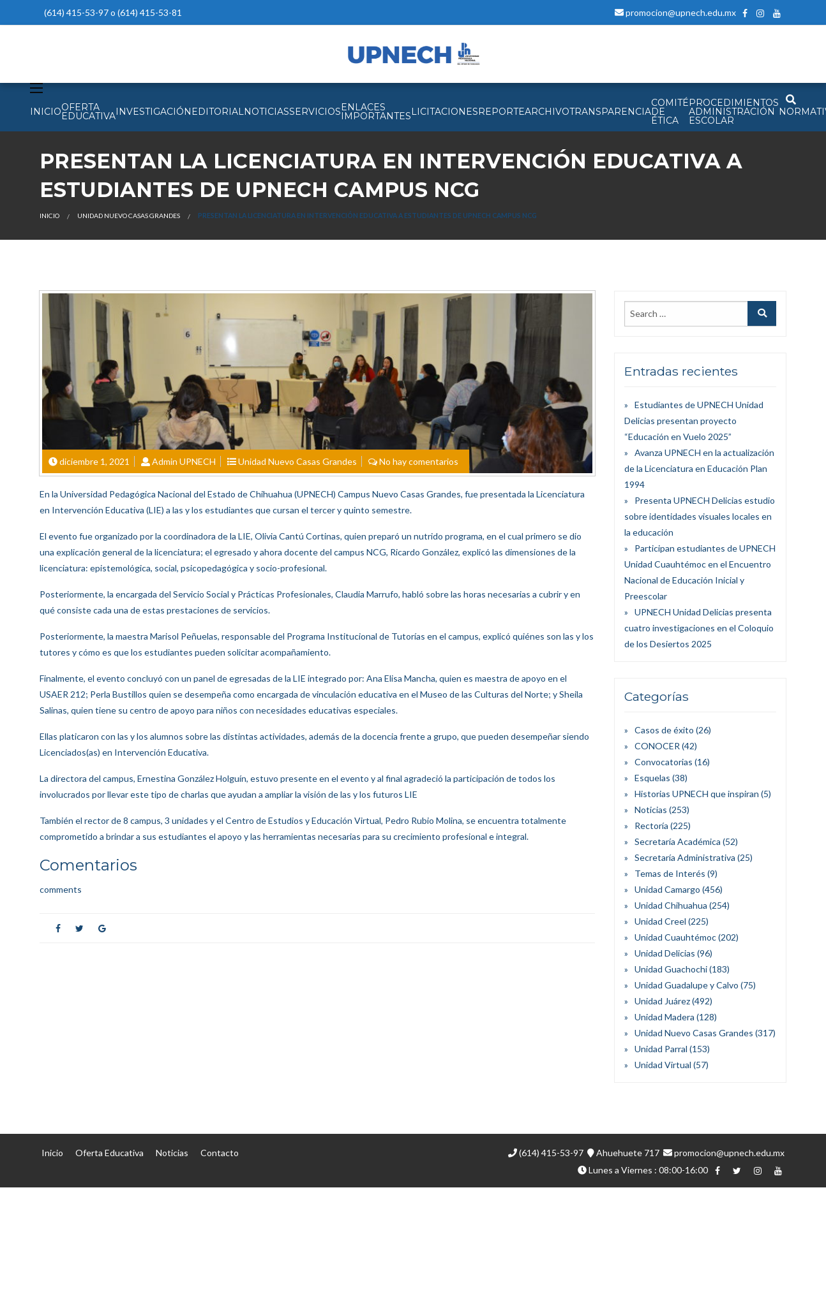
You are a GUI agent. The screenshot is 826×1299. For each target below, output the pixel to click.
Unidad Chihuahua (671, 905)
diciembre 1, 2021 (94, 461)
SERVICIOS (315, 111)
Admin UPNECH (184, 461)
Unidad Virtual (663, 1064)
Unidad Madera (665, 1016)
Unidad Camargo (667, 889)
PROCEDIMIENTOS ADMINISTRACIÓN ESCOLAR (734, 111)
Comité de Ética (670, 111)
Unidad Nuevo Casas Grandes (128, 215)
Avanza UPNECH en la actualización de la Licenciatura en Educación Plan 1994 (699, 468)
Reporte (501, 111)
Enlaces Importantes (376, 111)
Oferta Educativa (109, 1152)
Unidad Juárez (662, 1000)
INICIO (45, 111)
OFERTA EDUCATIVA (88, 111)
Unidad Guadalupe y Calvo (687, 985)
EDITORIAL (217, 111)
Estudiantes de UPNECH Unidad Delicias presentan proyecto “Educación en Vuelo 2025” (693, 420)
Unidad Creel (660, 921)
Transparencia (610, 111)
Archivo (547, 111)
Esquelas (652, 777)
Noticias (651, 809)
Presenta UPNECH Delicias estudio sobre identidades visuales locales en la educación (699, 516)
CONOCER (657, 745)
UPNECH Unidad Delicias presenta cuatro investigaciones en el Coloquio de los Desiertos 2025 (699, 627)
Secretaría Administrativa (685, 857)
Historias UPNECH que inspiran (697, 793)
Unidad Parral (661, 1048)
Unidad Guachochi (671, 969)
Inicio (49, 215)
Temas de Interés (670, 873)
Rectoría (651, 825)
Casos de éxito (664, 729)
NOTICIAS (266, 111)
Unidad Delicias (665, 953)
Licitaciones (444, 111)
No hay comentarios (418, 461)
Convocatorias (664, 761)
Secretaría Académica (678, 841)
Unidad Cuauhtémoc (675, 937)
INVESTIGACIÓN (153, 111)
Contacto (219, 1152)
